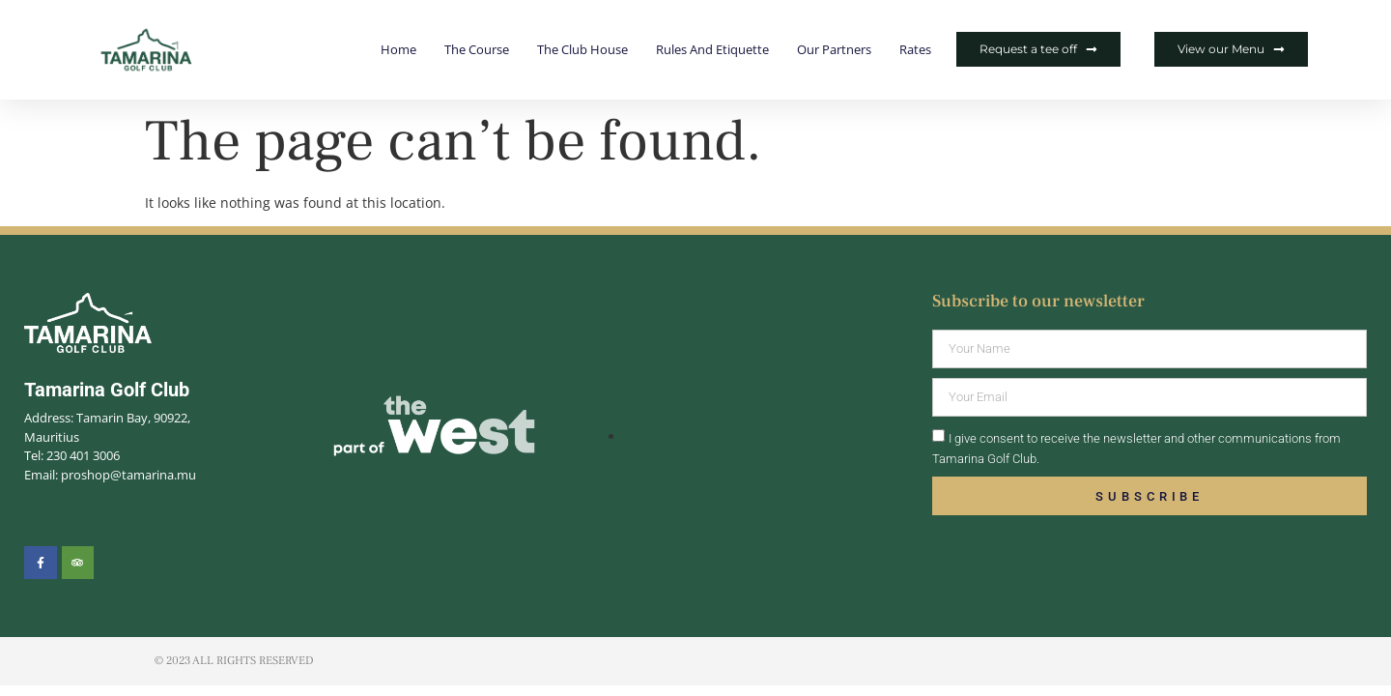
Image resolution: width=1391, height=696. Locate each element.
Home (398, 49)
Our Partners (834, 49)
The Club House (582, 49)
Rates (915, 49)
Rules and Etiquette (712, 49)
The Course (476, 49)
